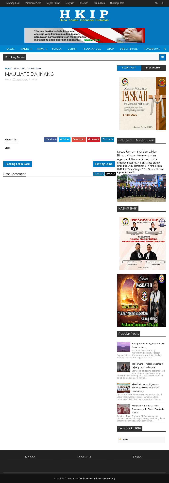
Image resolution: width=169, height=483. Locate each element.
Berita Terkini (129, 48)
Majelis (25, 48)
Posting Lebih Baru (18, 164)
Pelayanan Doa (92, 48)
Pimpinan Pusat (33, 3)
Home (8, 68)
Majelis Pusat (53, 3)
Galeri (10, 48)
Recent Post (129, 68)
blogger (108, 174)
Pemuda (57, 48)
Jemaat (41, 48)
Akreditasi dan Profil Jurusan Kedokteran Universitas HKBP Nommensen (145, 388)
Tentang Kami (13, 3)
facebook (97, 174)
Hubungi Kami (117, 3)
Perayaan (69, 3)
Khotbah (84, 3)
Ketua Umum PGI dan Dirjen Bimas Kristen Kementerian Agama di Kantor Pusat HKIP (137, 155)
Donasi (72, 48)
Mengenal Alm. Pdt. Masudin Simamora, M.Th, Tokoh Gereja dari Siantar (148, 409)
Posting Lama (102, 164)
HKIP (125, 439)
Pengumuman (152, 48)
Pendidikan (99, 3)
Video (110, 48)
